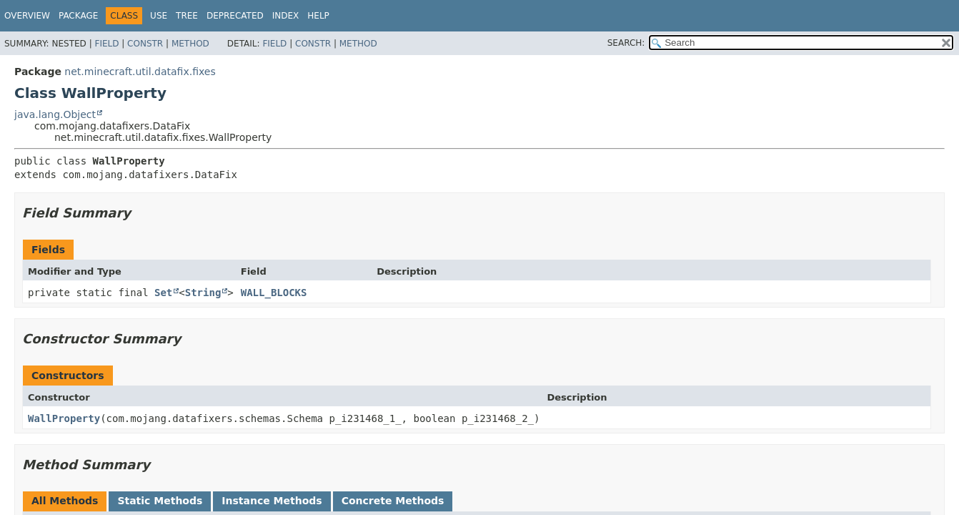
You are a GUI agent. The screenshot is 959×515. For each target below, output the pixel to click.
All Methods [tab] (64, 500)
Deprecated (235, 16)
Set (163, 292)
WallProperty (64, 418)
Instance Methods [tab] (272, 500)
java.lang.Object (55, 114)
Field (106, 44)
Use (158, 16)
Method (190, 44)
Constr (145, 44)
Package (78, 16)
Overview (27, 16)
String (203, 292)
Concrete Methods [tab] (393, 500)
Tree (187, 16)
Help (318, 16)
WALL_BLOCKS (274, 292)
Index (285, 16)
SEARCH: (626, 43)
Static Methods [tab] (159, 500)
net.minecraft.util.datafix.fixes (139, 71)
